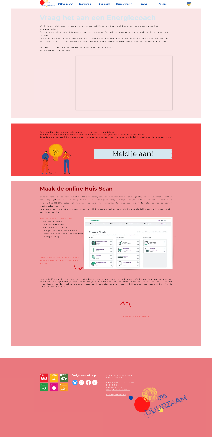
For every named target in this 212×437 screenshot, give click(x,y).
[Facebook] (88, 382)
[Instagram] (81, 382)
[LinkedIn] (94, 382)
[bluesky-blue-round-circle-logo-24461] (75, 382)
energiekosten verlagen (63, 26)
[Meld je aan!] (132, 154)
